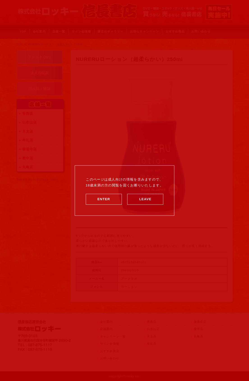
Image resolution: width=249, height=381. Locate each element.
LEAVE (145, 199)
